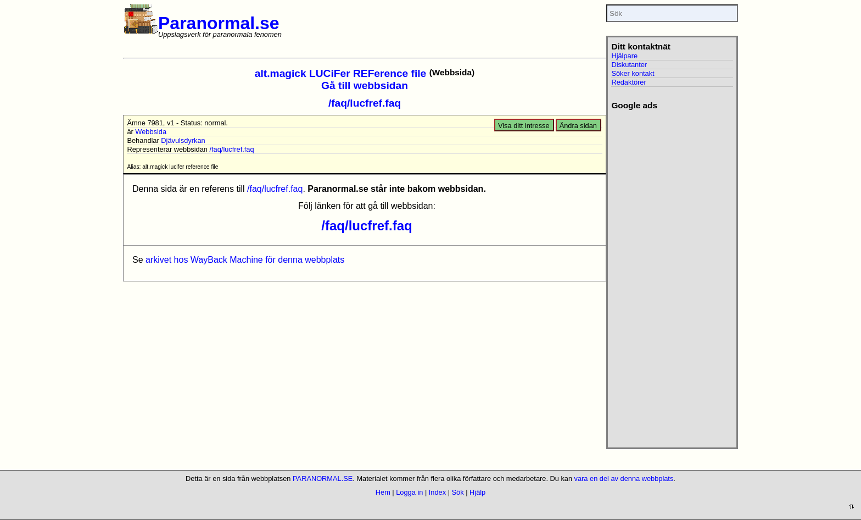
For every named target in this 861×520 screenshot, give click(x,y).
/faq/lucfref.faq (364, 103)
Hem (383, 492)
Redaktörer (628, 82)
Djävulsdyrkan (183, 140)
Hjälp (477, 492)
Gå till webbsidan (364, 85)
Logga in (409, 492)
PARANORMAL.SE (323, 478)
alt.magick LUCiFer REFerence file (340, 73)
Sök (458, 492)
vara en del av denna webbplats (624, 478)
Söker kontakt (632, 73)
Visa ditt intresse (524, 125)
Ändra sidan (578, 125)
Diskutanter (629, 64)
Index (437, 492)
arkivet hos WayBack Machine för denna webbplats (245, 259)
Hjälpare (624, 56)
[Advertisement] (672, 275)
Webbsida (150, 132)
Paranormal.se (218, 23)
